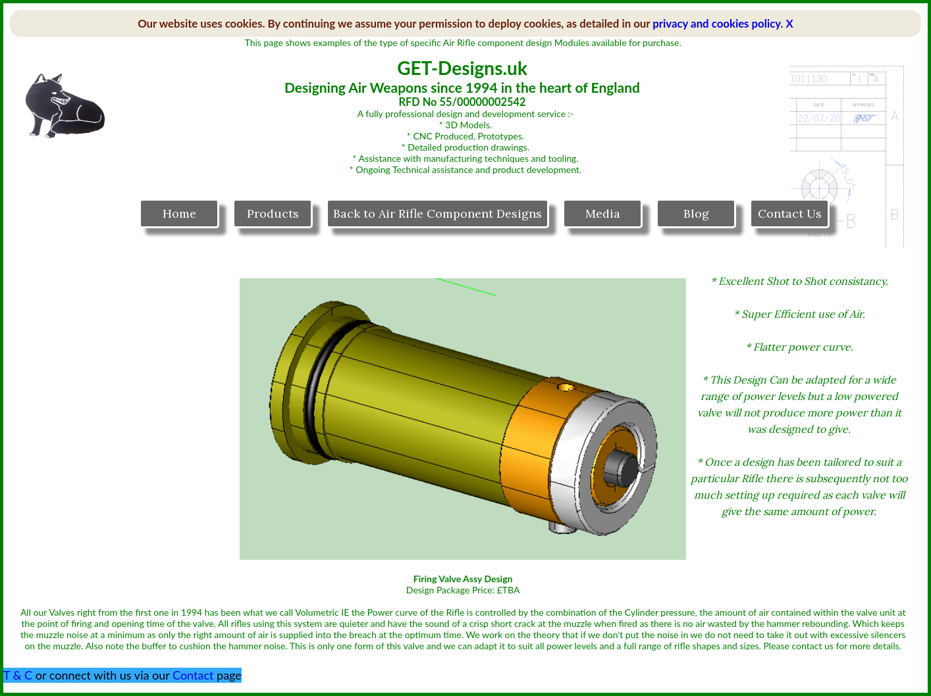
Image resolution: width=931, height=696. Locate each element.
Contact (193, 675)
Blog (696, 213)
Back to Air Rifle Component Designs (437, 213)
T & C (17, 675)
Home (179, 213)
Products (273, 213)
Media (602, 213)
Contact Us (790, 213)
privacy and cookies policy (716, 23)
